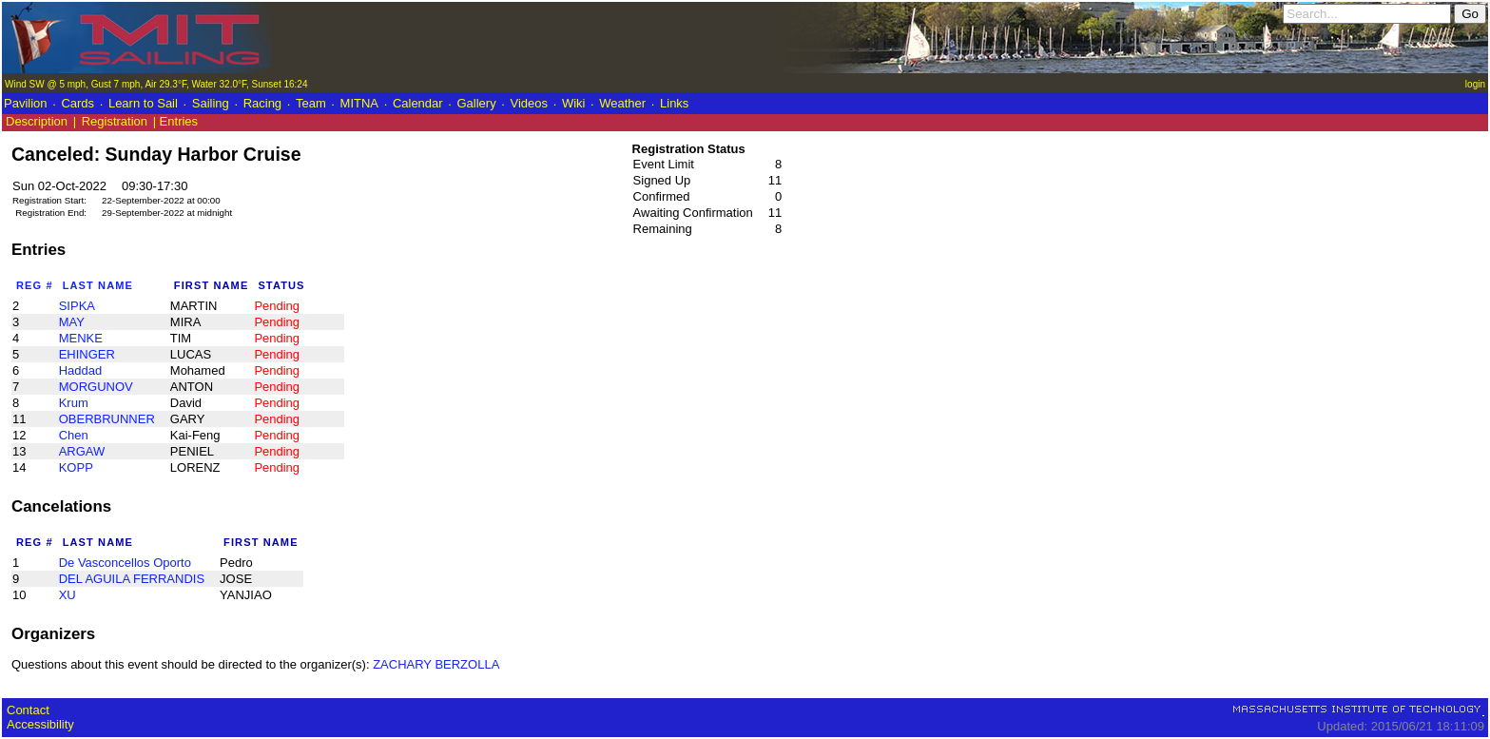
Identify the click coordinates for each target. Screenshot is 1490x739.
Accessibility (40, 724)
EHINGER (87, 354)
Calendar (418, 103)
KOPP (76, 467)
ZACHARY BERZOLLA (436, 664)
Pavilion (26, 103)
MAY (72, 322)
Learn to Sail (143, 103)
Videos (530, 103)
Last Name (98, 285)
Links (674, 103)
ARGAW (82, 451)
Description (37, 121)
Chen (73, 435)
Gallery (475, 103)
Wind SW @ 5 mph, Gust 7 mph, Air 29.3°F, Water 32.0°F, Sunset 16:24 (156, 84)
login (1475, 84)
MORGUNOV (96, 386)
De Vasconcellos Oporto (125, 562)
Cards (77, 103)
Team (311, 103)
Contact (28, 710)
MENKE (81, 338)
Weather (622, 103)
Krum (73, 403)
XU (67, 595)
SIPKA (77, 306)
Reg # (34, 285)
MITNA (359, 103)
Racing (262, 103)
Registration (114, 121)
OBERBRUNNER (107, 419)
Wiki (574, 103)
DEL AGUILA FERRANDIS (131, 579)
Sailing (210, 103)
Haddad (81, 370)
